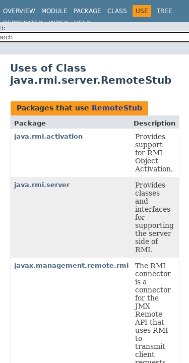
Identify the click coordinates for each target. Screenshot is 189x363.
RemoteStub (117, 108)
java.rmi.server (42, 185)
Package (87, 11)
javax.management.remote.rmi (71, 265)
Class (117, 11)
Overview (19, 11)
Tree (164, 11)
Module (54, 11)
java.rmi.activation (48, 136)
